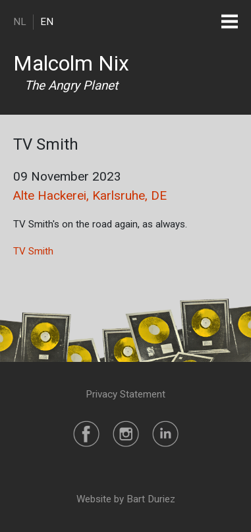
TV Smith (33, 251)
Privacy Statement (125, 394)
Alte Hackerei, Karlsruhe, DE (90, 195)
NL (19, 22)
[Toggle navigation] (229, 21)
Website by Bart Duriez (125, 499)
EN (46, 22)
